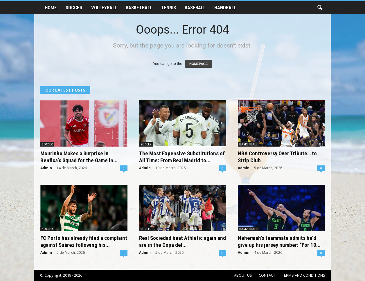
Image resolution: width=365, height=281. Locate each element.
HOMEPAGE (198, 63)
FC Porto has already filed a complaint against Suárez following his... (83, 241)
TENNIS (168, 7)
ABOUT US (243, 275)
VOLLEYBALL (104, 7)
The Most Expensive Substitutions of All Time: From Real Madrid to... (182, 157)
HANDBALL (225, 7)
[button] (319, 7)
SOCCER (74, 7)
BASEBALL (195, 7)
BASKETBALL (139, 7)
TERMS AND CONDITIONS (303, 275)
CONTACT (267, 275)
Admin (46, 167)
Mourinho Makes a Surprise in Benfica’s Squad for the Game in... (79, 157)
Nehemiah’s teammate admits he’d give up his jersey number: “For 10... (279, 241)
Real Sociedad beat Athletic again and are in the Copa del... (182, 241)
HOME (51, 7)
